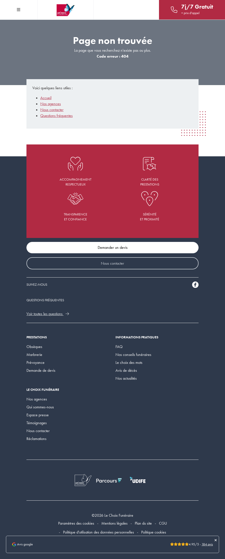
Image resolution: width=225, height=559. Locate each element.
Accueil (45, 97)
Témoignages (36, 422)
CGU (163, 523)
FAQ (119, 346)
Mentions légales (114, 523)
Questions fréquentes (56, 115)
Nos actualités (126, 378)
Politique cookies (153, 532)
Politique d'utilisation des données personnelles (98, 532)
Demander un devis (113, 247)
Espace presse (37, 415)
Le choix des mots (128, 362)
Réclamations (36, 438)
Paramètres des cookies (76, 523)
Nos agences (50, 103)
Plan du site (143, 523)
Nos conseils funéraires (133, 354)
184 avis (207, 544)
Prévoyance (35, 362)
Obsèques (34, 346)
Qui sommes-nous (40, 407)
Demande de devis (40, 370)
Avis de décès (126, 370)
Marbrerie (34, 354)
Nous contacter (52, 109)
